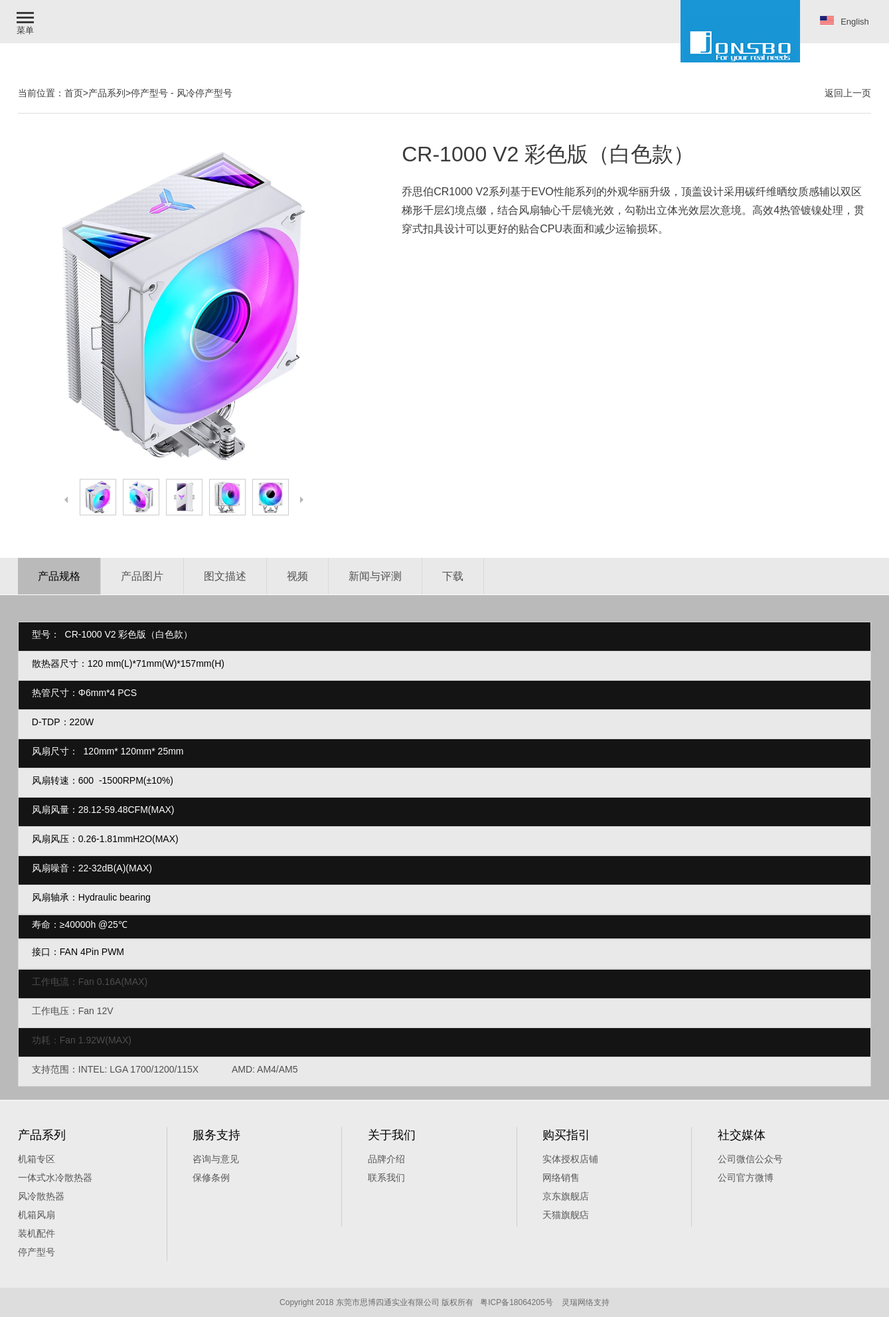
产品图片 (142, 576)
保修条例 (211, 1177)
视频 (297, 576)
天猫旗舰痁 (565, 1214)
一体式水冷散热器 (55, 1177)
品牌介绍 (386, 1159)
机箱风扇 (36, 1214)
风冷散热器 (41, 1196)
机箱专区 (36, 1159)
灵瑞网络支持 (585, 1302)
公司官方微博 (745, 1177)
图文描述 (225, 576)
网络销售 (561, 1177)
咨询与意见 (216, 1159)
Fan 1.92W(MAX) (97, 1040)
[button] (26, 21)
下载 (452, 576)
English (844, 21)
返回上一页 (848, 93)
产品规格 (59, 576)
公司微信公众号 (750, 1159)
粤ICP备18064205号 (516, 1302)
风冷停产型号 (204, 93)
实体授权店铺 (570, 1159)
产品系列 (106, 93)
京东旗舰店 (565, 1196)
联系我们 (386, 1177)
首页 (73, 93)
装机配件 (36, 1233)
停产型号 (149, 93)
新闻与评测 (375, 576)
